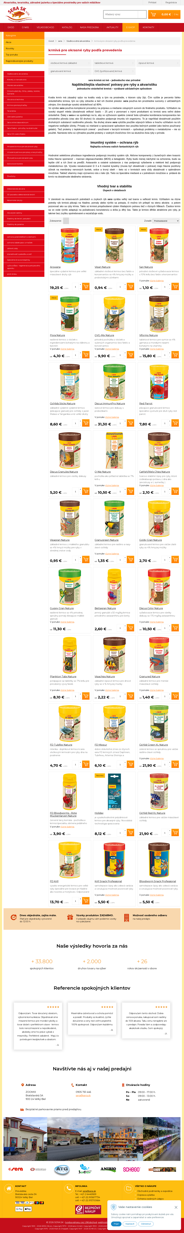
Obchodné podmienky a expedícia (154, 1191)
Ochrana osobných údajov (150, 1198)
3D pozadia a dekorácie (24, 182)
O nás (25, 27)
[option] (38, 1026)
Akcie (8, 42)
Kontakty (148, 27)
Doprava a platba (146, 1195)
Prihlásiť (152, 2)
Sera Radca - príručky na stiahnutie (22, 128)
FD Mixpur (101, 744)
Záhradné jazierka (15, 117)
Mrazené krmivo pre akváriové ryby (22, 146)
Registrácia (171, 2)
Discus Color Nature (151, 608)
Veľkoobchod (45, 27)
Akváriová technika (15, 99)
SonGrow (24, 206)
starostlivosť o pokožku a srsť (19, 254)
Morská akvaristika (15, 85)
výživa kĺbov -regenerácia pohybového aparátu (23, 266)
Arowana (55, 267)
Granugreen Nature (107, 540)
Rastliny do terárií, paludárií (19, 218)
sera (24, 67)
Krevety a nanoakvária (16, 79)
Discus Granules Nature (64, 471)
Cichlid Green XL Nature (153, 744)
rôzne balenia (157, 280)
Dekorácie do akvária (16, 189)
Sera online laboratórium (17, 122)
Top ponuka (12, 54)
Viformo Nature (148, 335)
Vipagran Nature (60, 540)
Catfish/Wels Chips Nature (154, 471)
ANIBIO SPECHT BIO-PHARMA (24, 230)
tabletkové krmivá (104, 63)
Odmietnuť (146, 1224)
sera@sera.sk (83, 1095)
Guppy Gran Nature (62, 608)
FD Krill (54, 881)
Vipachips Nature (105, 676)
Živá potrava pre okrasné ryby (20, 158)
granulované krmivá (61, 71)
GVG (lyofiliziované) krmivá (108, 71)
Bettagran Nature (105, 608)
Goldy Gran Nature (150, 540)
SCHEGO (24, 280)
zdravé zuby (12, 248)
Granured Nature (149, 676)
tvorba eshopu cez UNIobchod (81, 1222)
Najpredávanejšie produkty (19, 61)
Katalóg (67, 27)
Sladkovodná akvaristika (17, 74)
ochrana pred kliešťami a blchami (21, 237)
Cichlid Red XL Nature (152, 813)
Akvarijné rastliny (14, 213)
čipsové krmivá (146, 63)
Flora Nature (57, 335)
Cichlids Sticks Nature (62, 403)
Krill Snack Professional (108, 881)
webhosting (104, 1222)
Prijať (116, 1224)
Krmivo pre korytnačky (17, 105)
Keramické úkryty (14, 200)
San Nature (146, 267)
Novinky (10, 48)
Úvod (11, 27)
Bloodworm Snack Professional (157, 881)
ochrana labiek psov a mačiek (19, 242)
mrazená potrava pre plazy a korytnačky (24, 152)
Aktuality (112, 27)
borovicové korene (15, 164)
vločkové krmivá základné (64, 63)
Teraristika (11, 111)
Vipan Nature (102, 267)
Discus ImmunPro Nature (110, 403)
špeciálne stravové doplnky (18, 260)
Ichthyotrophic (24, 140)
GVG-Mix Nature (104, 335)
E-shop (130, 27)
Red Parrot (145, 403)
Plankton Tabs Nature (63, 676)
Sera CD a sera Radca (16, 134)
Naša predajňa (89, 27)
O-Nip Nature (103, 471)
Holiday (99, 813)
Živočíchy (11, 176)
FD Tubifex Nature (61, 744)
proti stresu (12, 274)
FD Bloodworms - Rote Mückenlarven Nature (63, 814)
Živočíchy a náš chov (24, 170)
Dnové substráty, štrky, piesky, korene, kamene (23, 92)
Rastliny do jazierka (15, 224)
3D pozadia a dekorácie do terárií (21, 194)
